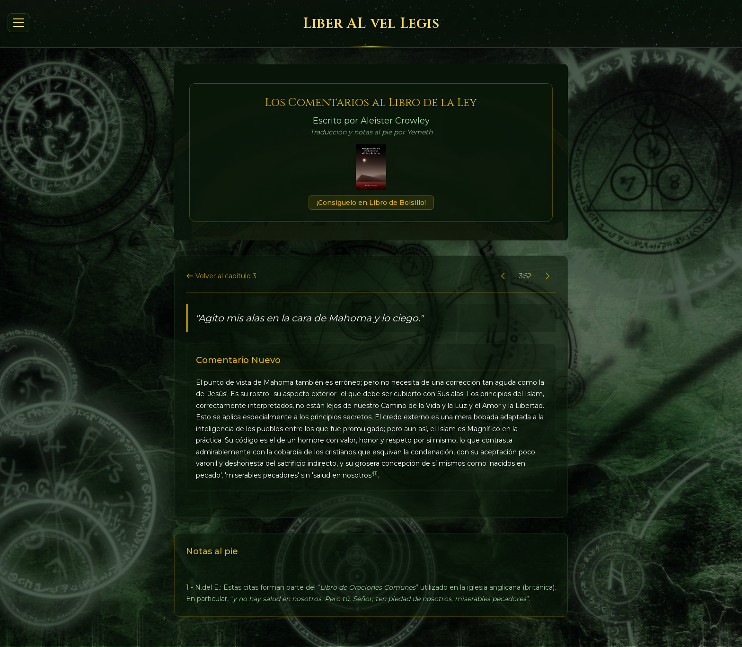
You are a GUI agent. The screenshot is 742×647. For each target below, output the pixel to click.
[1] (375, 473)
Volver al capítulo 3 (221, 276)
